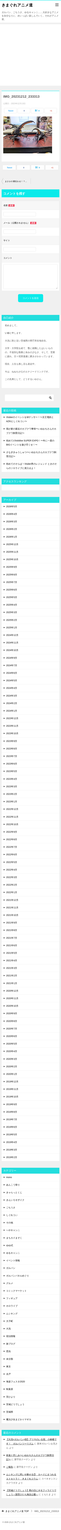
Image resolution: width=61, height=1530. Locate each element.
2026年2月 (11, 529)
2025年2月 (11, 620)
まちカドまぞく (14, 1238)
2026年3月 (11, 521)
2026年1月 (11, 536)
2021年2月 (11, 975)
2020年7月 (11, 1028)
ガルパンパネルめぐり (17, 1275)
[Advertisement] (30, 55)
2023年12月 (12, 718)
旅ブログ (10, 1343)
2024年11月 (12, 642)
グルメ (9, 1283)
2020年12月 (12, 990)
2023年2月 (11, 794)
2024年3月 (11, 695)
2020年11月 (12, 998)
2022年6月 (11, 854)
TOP (17, 1511)
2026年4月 (11, 514)
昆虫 (8, 1351)
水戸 (8, 1374)
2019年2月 (11, 1157)
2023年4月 (11, 779)
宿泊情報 (10, 1336)
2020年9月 (11, 1013)
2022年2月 (11, 884)
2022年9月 (11, 832)
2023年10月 (12, 733)
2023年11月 (12, 726)
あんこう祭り (13, 1184)
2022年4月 (11, 869)
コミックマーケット (16, 1290)
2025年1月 (11, 627)
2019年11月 (12, 1089)
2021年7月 (11, 938)
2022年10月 (12, 824)
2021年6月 (11, 945)
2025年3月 (11, 612)
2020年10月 (12, 1006)
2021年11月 (12, 907)
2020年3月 (11, 1059)
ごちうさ (10, 1207)
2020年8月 (11, 1021)
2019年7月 (11, 1119)
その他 (9, 1222)
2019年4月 (11, 1142)
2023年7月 (11, 756)
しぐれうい (12, 1215)
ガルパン (10, 1268)
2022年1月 (11, 892)
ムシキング (12, 1313)
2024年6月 (11, 673)
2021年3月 (11, 968)
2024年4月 (11, 688)
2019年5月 (11, 1134)
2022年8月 (11, 839)
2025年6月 (11, 589)
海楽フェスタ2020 (15, 1381)
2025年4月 (11, 604)
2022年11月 (12, 816)
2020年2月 (11, 1066)
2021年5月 (11, 953)
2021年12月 (12, 900)
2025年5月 (11, 597)
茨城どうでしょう (15, 1404)
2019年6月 (11, 1127)
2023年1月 (11, 801)
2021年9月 (11, 922)
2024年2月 (11, 703)
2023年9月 (11, 741)
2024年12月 (12, 635)
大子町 (9, 1321)
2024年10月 (12, 650)
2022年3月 (11, 877)
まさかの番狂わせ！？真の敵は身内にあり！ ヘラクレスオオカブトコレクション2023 (18, 181)
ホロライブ (12, 1306)
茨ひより (10, 1396)
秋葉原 (9, 1389)
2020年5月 (11, 1043)
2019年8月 (11, 1112)
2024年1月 (11, 710)
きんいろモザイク (15, 1200)
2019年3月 (11, 1149)
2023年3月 (11, 786)
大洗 (8, 1328)
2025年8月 (11, 574)
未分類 (9, 1359)
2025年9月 (11, 567)
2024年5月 (11, 680)
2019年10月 (12, 1096)
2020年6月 (11, 1036)
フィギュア (12, 1298)
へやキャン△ (13, 1230)
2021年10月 (12, 915)
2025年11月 (12, 552)
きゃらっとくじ (14, 1192)
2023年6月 (11, 763)
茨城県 (9, 1412)
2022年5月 (11, 862)
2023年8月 (11, 748)
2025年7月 (11, 582)
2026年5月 (11, 506)
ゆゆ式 (9, 1245)
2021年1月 (11, 983)
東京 (8, 1366)
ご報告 (9, 1467)
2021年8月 (11, 930)
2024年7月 (11, 665)
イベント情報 (13, 1260)
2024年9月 (11, 658)
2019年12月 (12, 1081)
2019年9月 (11, 1104)
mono (9, 1177)
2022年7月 (11, 847)
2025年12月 (12, 544)
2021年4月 (11, 960)
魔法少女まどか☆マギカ (18, 1419)
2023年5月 (11, 771)
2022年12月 (12, 809)
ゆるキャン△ (13, 1253)
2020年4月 (11, 1051)
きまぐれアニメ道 (17, 5)
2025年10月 (12, 559)
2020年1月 (11, 1074)
